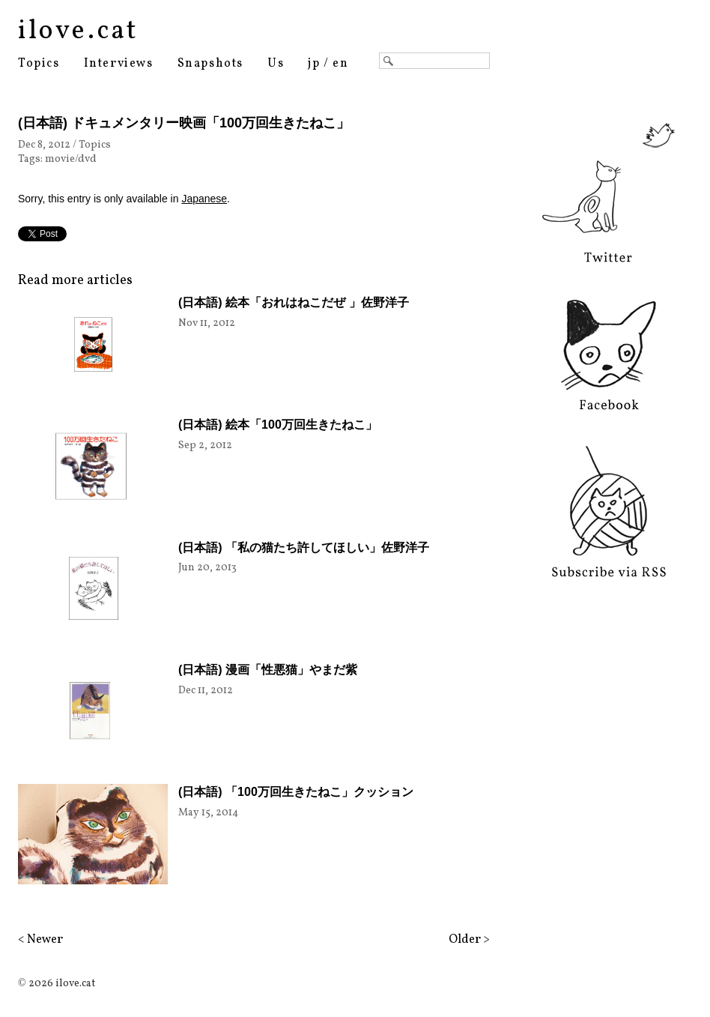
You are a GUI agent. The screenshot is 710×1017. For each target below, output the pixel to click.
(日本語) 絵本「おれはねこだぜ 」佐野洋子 (293, 302)
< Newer (40, 940)
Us (275, 63)
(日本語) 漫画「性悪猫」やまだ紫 (267, 669)
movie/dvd (71, 159)
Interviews (119, 63)
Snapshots (210, 63)
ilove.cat (78, 31)
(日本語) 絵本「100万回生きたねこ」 (277, 424)
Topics (39, 63)
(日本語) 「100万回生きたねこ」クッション (295, 791)
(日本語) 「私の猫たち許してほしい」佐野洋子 (303, 547)
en (340, 63)
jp (314, 63)
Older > (469, 940)
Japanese (204, 199)
